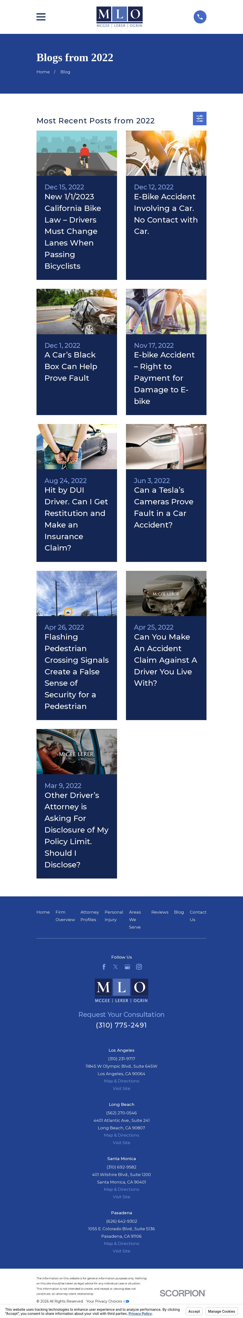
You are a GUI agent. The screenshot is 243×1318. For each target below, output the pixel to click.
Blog (179, 912)
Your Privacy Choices (107, 1301)
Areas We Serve (135, 919)
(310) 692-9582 (121, 1167)
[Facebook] (104, 967)
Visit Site (121, 1088)
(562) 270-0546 (121, 1112)
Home (43, 912)
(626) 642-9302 (121, 1221)
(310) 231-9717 (121, 1058)
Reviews (160, 912)
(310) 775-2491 (121, 1025)
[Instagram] (139, 967)
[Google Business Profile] (127, 967)
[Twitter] (115, 967)
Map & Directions (121, 1081)
